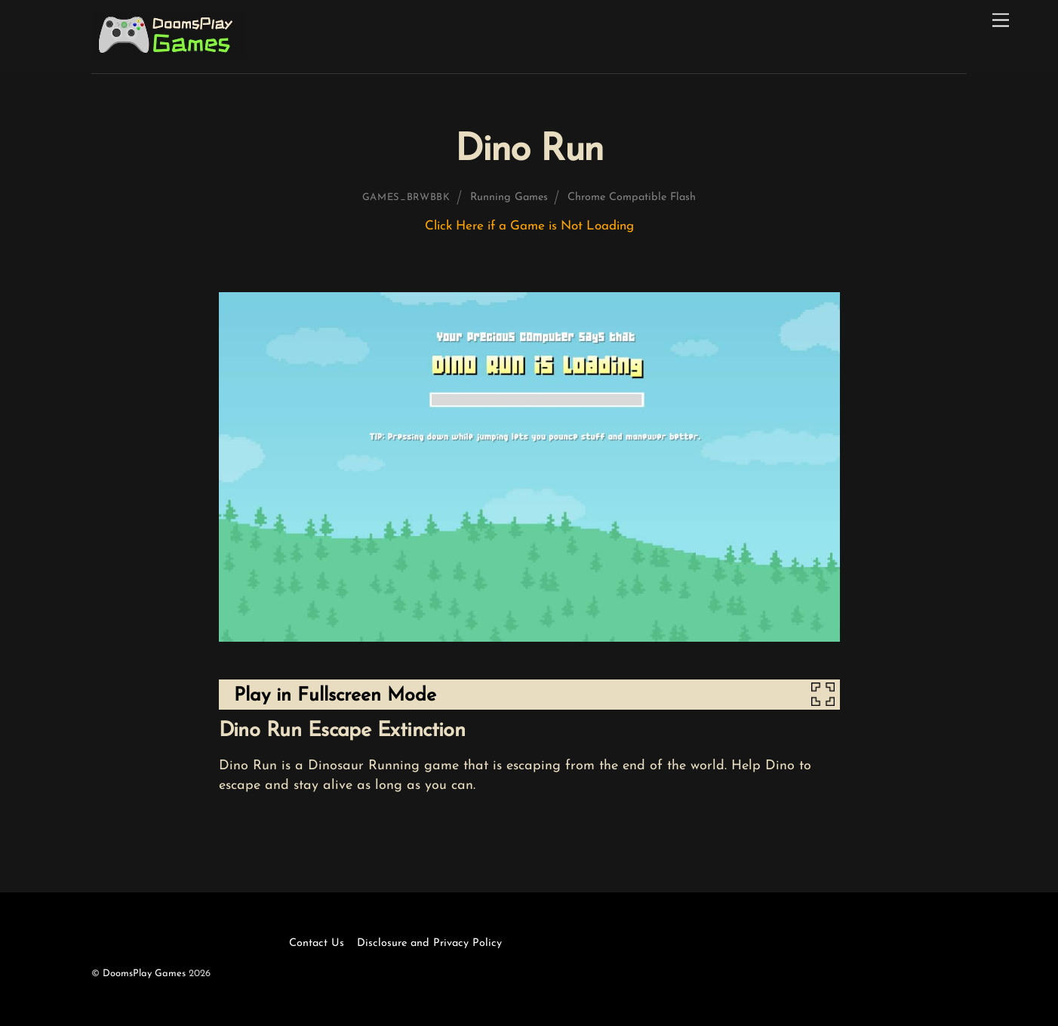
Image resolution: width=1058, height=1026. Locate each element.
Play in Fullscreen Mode (335, 695)
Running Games (509, 197)
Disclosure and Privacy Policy (429, 943)
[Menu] (1001, 20)
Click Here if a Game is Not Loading (529, 226)
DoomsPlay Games (144, 973)
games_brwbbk (406, 197)
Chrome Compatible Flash (631, 197)
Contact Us (316, 943)
